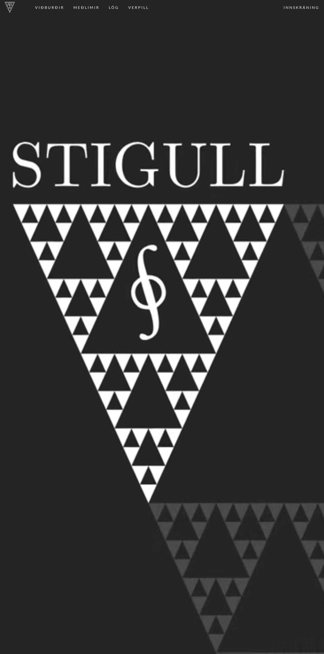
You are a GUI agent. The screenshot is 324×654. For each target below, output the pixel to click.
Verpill (138, 7)
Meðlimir (86, 7)
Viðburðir (49, 7)
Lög (114, 7)
